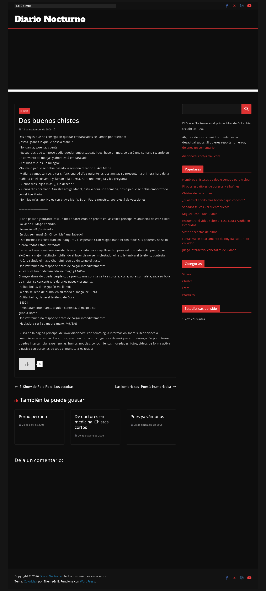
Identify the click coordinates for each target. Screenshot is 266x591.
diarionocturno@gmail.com (201, 156)
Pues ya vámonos (147, 416)
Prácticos (188, 295)
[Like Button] (27, 364)
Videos (186, 274)
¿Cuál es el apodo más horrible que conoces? (213, 200)
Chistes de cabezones (197, 193)
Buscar (246, 109)
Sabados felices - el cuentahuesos (205, 207)
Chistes (24, 110)
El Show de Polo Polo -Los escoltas (44, 386)
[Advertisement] (133, 60)
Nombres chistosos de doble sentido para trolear (216, 179)
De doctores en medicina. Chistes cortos (92, 422)
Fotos (186, 288)
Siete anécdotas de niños (199, 232)
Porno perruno (33, 416)
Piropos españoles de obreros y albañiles (210, 186)
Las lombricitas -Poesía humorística (145, 386)
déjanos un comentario (198, 148)
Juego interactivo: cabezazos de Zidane (209, 250)
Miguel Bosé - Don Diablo (199, 214)
